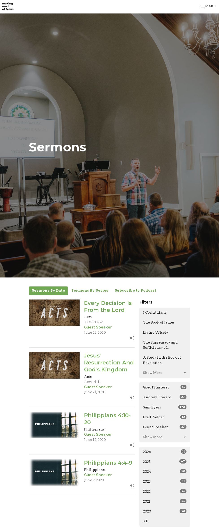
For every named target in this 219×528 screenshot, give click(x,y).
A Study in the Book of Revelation (162, 360)
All (146, 521)
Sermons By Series (89, 290)
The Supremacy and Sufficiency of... (160, 345)
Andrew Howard (165, 397)
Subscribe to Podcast (135, 290)
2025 (165, 461)
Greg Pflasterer (165, 387)
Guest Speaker (165, 427)
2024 (165, 471)
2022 (165, 491)
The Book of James (159, 322)
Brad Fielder (165, 417)
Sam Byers (165, 407)
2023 (165, 481)
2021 (165, 501)
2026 (165, 451)
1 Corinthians (154, 313)
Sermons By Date (48, 290)
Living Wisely (155, 333)
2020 (165, 511)
